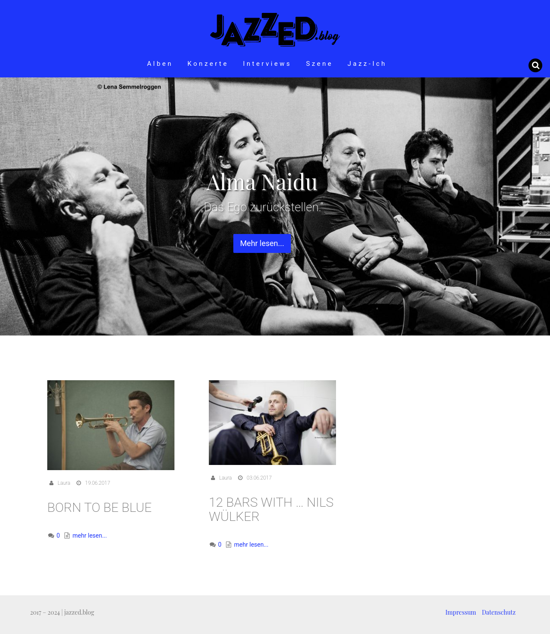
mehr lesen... (90, 535)
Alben (160, 64)
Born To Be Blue (99, 507)
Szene (319, 64)
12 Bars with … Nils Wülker (271, 509)
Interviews (267, 64)
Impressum (461, 612)
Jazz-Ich (367, 64)
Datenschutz (499, 612)
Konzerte (208, 64)
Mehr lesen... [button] (262, 243)
